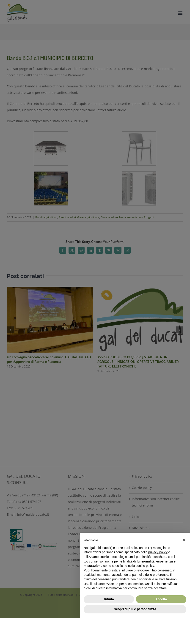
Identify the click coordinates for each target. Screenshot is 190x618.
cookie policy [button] (145, 566)
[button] (184, 540)
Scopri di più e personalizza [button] (135, 609)
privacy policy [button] (158, 552)
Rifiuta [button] (109, 599)
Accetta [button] (161, 599)
